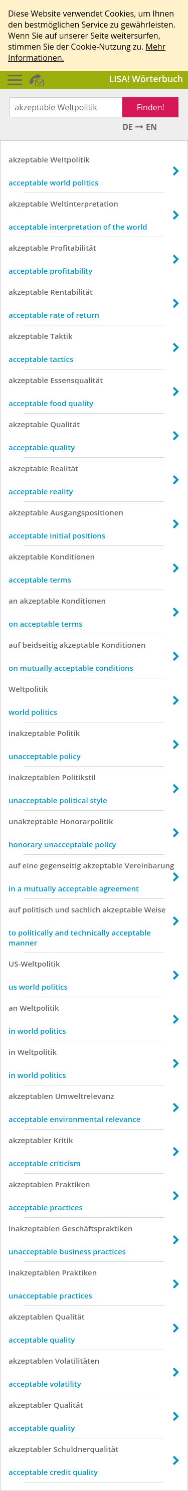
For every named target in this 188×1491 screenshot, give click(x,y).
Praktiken (72, 1184)
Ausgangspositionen (86, 512)
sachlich (85, 909)
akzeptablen (31, 1096)
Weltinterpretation (84, 204)
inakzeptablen (34, 777)
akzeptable (28, 159)
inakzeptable (32, 733)
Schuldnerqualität (86, 1449)
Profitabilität (73, 248)
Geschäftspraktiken (97, 1228)
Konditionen (72, 556)
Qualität (65, 424)
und (62, 909)
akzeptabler (30, 1140)
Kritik (63, 1140)
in (12, 1052)
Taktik (61, 336)
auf (15, 645)
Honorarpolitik (86, 821)
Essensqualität (76, 380)
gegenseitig (60, 865)
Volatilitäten (77, 1361)
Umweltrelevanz (84, 1096)
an (13, 601)
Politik (68, 733)
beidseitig (40, 645)
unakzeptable (33, 821)
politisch (38, 909)
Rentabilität (71, 292)
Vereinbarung (149, 865)
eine (30, 865)
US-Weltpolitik (34, 964)
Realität (64, 468)
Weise (154, 909)
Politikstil (78, 777)
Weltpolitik (70, 159)
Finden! (150, 107)
